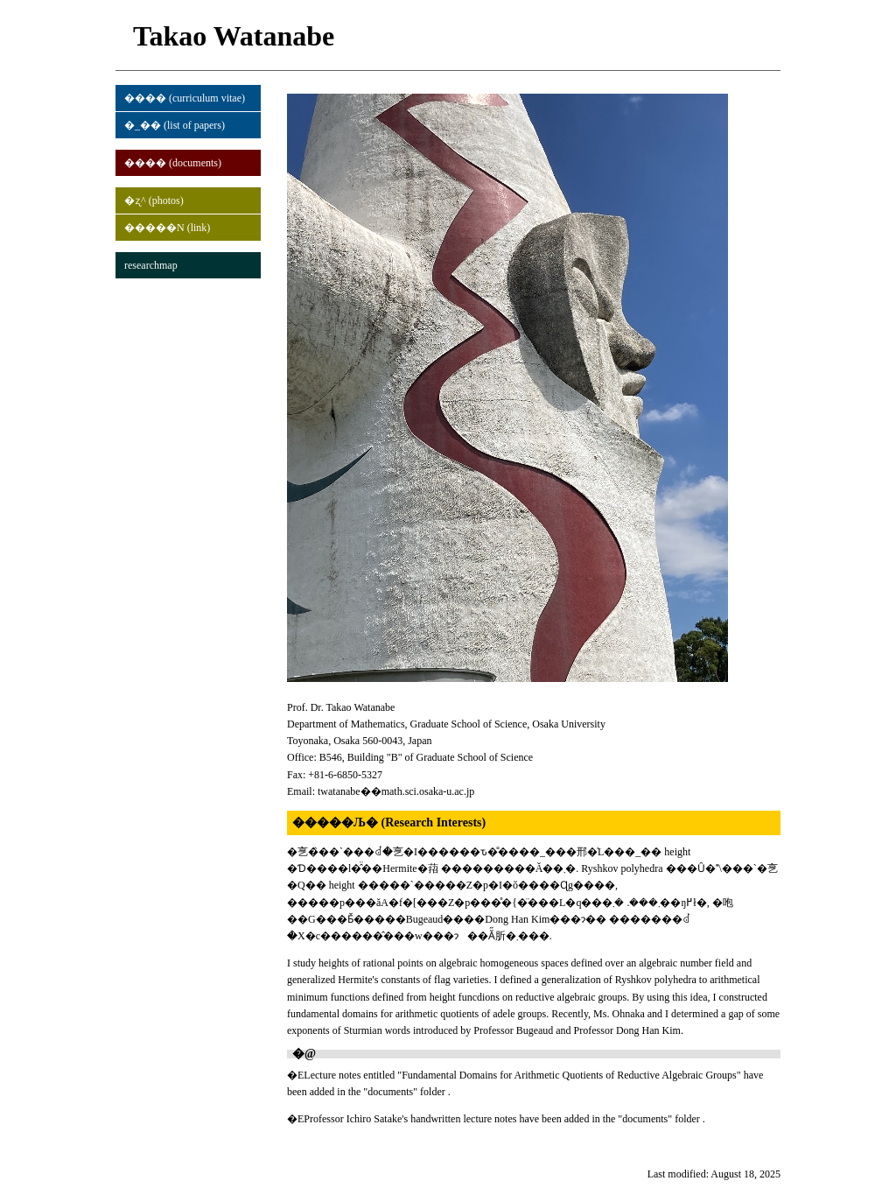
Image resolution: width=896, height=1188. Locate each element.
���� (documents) (172, 163)
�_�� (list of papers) (174, 125)
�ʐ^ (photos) (154, 200)
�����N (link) (167, 227)
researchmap (151, 265)
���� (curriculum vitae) (184, 98)
